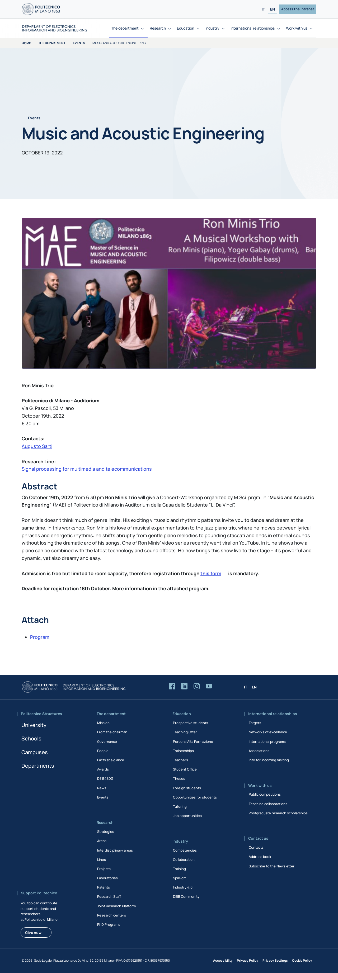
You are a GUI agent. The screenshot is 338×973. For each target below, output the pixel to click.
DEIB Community (186, 896)
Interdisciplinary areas (115, 850)
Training (179, 868)
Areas (101, 840)
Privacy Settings (275, 960)
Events (79, 43)
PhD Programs (108, 924)
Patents (103, 887)
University (33, 725)
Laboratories (107, 878)
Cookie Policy (302, 960)
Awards (103, 769)
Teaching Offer (185, 732)
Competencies (185, 850)
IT (263, 9)
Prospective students (190, 722)
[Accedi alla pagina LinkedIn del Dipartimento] (184, 686)
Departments (37, 765)
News (101, 788)
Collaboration (184, 859)
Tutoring (180, 806)
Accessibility (223, 960)
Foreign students (187, 788)
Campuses (34, 752)
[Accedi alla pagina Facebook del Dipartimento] (172, 686)
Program (39, 637)
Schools (31, 738)
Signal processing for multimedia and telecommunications (87, 469)
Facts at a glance (110, 760)
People (103, 750)
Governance (107, 741)
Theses (179, 778)
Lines (101, 859)
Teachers (180, 760)
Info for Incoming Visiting (269, 760)
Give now (33, 932)
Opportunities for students (195, 797)
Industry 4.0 (183, 887)
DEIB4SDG (105, 778)
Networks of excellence (268, 732)
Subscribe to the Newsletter (271, 866)
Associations (259, 750)
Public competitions (265, 794)
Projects (104, 868)
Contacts (256, 847)
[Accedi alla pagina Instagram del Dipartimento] (197, 686)
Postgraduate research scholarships (278, 813)
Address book (260, 856)
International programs (267, 741)
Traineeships (183, 750)
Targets (255, 722)
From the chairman (112, 732)
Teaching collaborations (268, 803)
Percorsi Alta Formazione (193, 741)
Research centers (111, 915)
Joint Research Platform (116, 906)
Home (26, 43)
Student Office (185, 769)
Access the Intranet (297, 9)
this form (210, 573)
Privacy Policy (247, 960)
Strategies (105, 831)
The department (51, 43)
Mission (103, 722)
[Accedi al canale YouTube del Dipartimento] (209, 686)
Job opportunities (187, 815)
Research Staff (109, 896)
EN (272, 9)
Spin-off (179, 878)
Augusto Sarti (37, 446)
